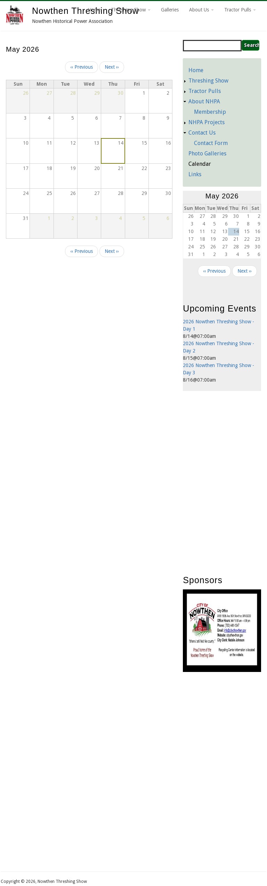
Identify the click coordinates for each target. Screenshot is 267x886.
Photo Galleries (207, 153)
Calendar (199, 164)
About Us (201, 9)
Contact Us (202, 132)
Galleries (170, 9)
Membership (210, 112)
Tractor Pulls (240, 9)
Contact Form (211, 143)
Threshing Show (131, 9)
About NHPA (204, 101)
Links (194, 174)
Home (94, 9)
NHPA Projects (206, 122)
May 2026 (222, 196)
